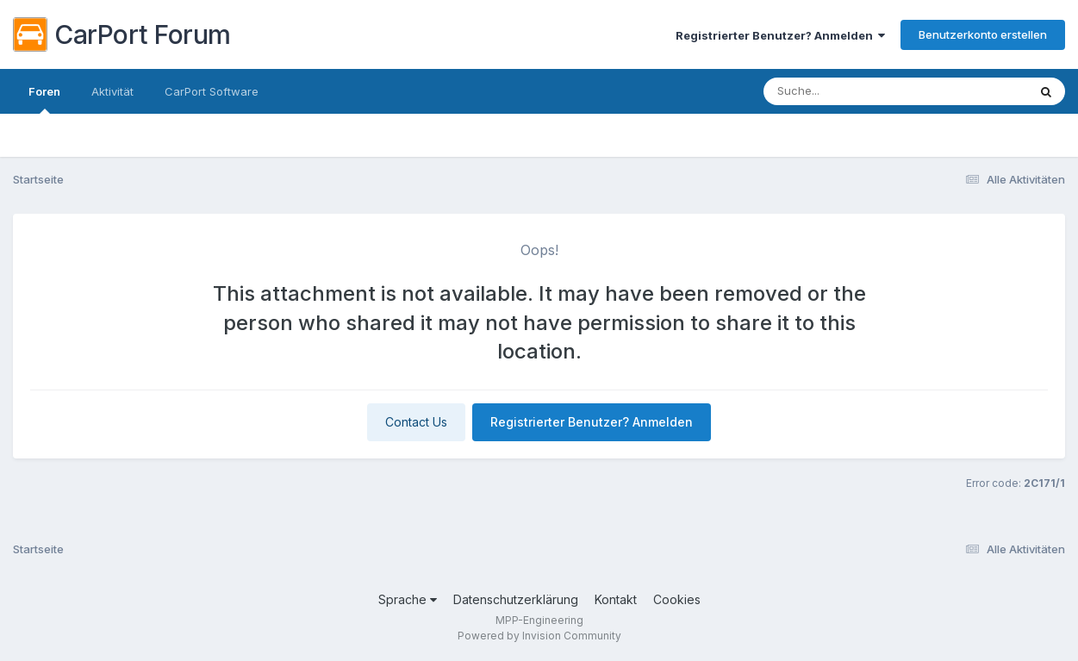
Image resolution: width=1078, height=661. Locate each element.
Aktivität (112, 91)
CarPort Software (212, 91)
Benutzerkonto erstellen (983, 34)
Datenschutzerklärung (515, 599)
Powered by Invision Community (539, 635)
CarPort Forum (122, 34)
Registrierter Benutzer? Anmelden (780, 35)
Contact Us (416, 422)
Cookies (677, 599)
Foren (44, 99)
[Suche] (848, 91)
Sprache (407, 599)
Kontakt (616, 599)
